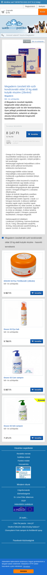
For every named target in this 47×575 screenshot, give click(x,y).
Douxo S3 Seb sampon (13, 426)
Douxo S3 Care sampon (13, 378)
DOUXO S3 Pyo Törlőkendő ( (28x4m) (19, 281)
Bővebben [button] (26, 566)
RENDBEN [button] (23, 571)
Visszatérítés (24, 464)
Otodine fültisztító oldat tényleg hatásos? (23, 527)
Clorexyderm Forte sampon (15, 530)
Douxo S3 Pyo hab (11, 329)
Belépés (42, 6)
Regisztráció (30, 6)
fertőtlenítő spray (35, 530)
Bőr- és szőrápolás (12, 99)
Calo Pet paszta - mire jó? (24, 523)
